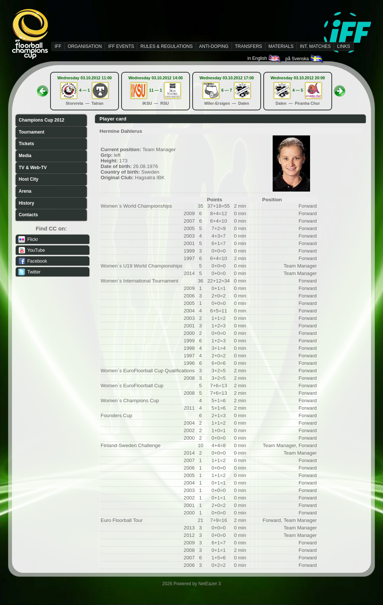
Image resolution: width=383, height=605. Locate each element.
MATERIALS (281, 46)
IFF (58, 46)
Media (25, 155)
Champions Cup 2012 (41, 120)
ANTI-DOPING (214, 46)
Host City (29, 179)
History (26, 203)
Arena (25, 191)
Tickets (26, 143)
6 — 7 (226, 90)
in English (265, 58)
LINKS (343, 46)
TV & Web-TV (33, 167)
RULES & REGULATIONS (166, 46)
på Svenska (304, 58)
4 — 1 (84, 90)
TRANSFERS (248, 46)
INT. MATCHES (315, 46)
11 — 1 (155, 90)
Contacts (28, 214)
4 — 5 (297, 90)
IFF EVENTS (121, 46)
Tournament (31, 132)
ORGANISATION (85, 46)
